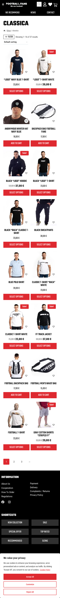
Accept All (30, 577)
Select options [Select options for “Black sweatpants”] (43, 245)
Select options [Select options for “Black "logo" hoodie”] (16, 192)
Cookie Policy (45, 570)
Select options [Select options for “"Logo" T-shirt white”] (43, 91)
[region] (30, 575)
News (33, 13)
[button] (19, 72)
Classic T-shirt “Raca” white (43, 283)
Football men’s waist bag (44, 383)
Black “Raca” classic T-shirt (16, 231)
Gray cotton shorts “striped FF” (44, 434)
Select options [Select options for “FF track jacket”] (43, 346)
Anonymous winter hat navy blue (16, 130)
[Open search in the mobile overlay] (39, 4)
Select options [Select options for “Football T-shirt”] (16, 447)
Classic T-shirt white (16, 334)
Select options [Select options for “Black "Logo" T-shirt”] (43, 192)
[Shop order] (15, 42)
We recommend (12, 13)
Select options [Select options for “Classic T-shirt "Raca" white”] (43, 297)
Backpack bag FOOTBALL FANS (44, 130)
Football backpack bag (16, 383)
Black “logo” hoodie (16, 181)
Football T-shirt (16, 433)
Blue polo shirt (16, 282)
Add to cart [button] (16, 143)
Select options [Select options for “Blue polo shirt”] (16, 297)
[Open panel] (8, 37)
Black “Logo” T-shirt (43, 181)
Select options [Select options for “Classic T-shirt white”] (16, 346)
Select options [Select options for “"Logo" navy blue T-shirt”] (16, 91)
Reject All (30, 592)
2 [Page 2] (14, 461)
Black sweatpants (43, 230)
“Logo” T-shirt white (43, 80)
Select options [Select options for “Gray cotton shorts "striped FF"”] (43, 447)
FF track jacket (44, 334)
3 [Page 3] (21, 461)
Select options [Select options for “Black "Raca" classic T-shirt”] (16, 245)
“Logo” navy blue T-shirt (16, 80)
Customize (30, 584)
